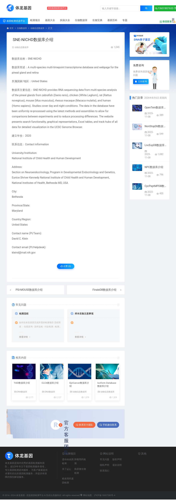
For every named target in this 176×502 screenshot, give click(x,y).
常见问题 (104, 461)
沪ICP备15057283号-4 (104, 497)
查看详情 (23, 337)
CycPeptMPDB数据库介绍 (156, 185)
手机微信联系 (108, 426)
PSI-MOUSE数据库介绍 (29, 290)
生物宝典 (97, 20)
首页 (11, 28)
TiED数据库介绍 (23, 383)
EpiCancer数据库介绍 (78, 385)
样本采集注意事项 (85, 313)
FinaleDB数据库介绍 (104, 290)
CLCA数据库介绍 (50, 385)
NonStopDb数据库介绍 (156, 126)
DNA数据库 (20, 393)
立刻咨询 (141, 81)
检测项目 (35, 20)
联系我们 (104, 472)
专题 (124, 20)
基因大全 (50, 20)
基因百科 (112, 20)
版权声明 (117, 461)
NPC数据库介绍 (154, 166)
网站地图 (86, 497)
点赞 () (65, 266)
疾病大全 (65, 20)
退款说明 (117, 466)
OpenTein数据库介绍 (156, 107)
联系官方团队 (84, 426)
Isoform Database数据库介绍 (107, 385)
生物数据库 (81, 20)
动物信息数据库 (41, 28)
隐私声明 (104, 466)
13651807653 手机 (155, 8)
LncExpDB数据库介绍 (156, 145)
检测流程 (24, 313)
